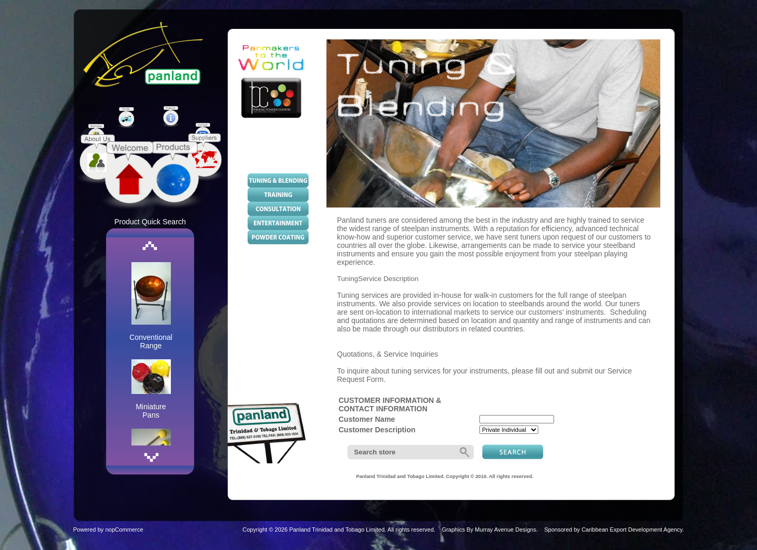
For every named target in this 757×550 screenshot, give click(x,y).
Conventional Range (150, 341)
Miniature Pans (151, 410)
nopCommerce (124, 529)
